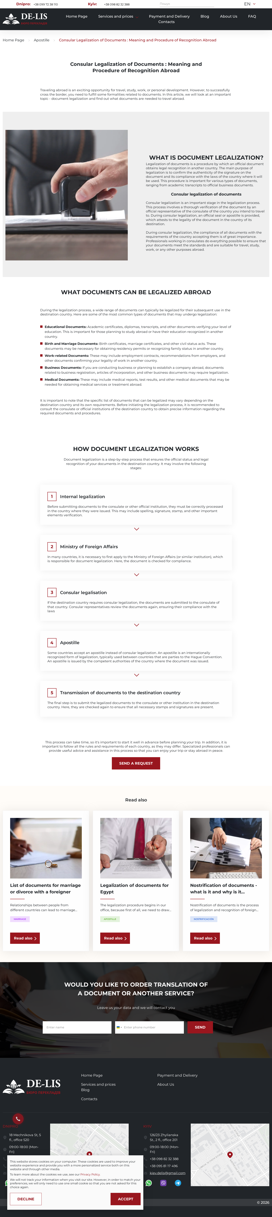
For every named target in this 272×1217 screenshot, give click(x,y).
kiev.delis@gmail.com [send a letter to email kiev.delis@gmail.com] (167, 1173)
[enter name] (77, 1027)
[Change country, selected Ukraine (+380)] (119, 1027)
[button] (89, 1154)
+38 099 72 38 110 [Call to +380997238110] (45, 4)
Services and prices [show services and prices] (116, 16)
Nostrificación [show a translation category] (204, 919)
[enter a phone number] (149, 1027)
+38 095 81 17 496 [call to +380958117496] (164, 1166)
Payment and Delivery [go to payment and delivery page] (169, 16)
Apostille (41, 40)
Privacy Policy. (90, 1174)
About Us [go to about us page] (165, 1084)
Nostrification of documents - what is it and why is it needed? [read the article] (223, 892)
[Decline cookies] (26, 1199)
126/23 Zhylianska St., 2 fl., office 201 (164, 1137)
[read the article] (25, 938)
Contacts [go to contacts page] (166, 22)
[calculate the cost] (136, 763)
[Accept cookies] (126, 1199)
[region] (75, 1174)
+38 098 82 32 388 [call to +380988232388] (164, 1159)
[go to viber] (163, 1183)
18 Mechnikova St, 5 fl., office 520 (25, 1137)
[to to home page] (25, 19)
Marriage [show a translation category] (20, 919)
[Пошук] (211, 4)
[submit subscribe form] (200, 1027)
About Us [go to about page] (228, 16)
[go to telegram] (178, 1183)
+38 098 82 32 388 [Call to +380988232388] (117, 4)
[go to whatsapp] (149, 1183)
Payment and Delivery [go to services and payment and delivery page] (177, 1075)
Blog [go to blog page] (205, 16)
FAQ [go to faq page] (252, 16)
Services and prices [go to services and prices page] (98, 1084)
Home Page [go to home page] (13, 40)
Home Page (76, 16)
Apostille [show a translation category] (110, 919)
